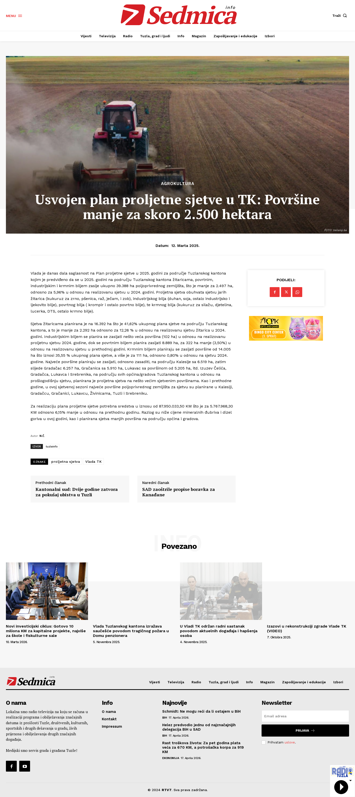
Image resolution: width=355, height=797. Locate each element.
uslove (289, 742)
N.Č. (42, 436)
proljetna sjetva (65, 461)
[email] (305, 716)
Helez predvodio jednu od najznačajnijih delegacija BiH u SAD (199, 727)
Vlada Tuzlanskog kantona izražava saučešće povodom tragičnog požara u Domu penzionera (131, 631)
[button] (340, 15)
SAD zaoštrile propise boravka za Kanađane (178, 492)
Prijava (305, 730)
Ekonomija (170, 758)
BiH (164, 717)
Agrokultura (177, 184)
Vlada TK (93, 461)
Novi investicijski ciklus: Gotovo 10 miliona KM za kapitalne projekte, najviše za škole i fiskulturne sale (46, 631)
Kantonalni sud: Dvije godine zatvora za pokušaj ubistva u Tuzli (77, 492)
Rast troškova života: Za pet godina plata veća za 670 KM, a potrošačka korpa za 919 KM (203, 747)
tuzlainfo (52, 446)
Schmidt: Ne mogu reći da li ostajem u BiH (201, 711)
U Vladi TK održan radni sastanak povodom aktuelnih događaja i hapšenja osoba (218, 631)
